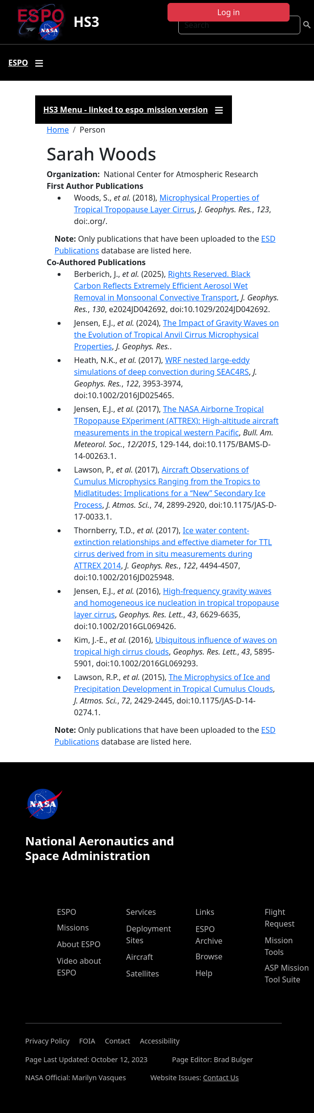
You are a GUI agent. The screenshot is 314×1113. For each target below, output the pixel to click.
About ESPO (79, 944)
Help (203, 973)
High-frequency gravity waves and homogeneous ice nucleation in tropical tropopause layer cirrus (176, 603)
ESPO (67, 912)
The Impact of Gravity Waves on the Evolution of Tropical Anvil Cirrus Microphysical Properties (176, 335)
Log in (228, 12)
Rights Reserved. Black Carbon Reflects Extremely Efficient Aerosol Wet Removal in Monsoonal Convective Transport (162, 286)
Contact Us (221, 1077)
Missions (73, 927)
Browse (208, 956)
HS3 (86, 21)
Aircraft (139, 957)
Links (204, 912)
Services (141, 912)
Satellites (142, 973)
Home (58, 129)
